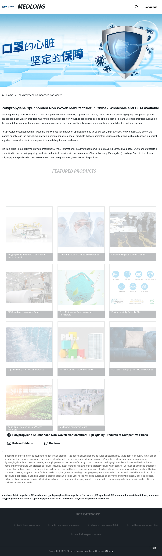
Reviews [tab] (52, 443)
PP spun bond (118, 495)
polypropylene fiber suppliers (65, 495)
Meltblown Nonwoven (29, 525)
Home (9, 95)
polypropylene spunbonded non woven (40, 95)
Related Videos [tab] (20, 443)
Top (153, 547)
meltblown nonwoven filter (145, 525)
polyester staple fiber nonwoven (92, 498)
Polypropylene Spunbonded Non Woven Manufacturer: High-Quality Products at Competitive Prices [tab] (77, 435)
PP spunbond (102, 495)
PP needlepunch (39, 495)
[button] (126, 7)
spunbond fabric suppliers (16, 495)
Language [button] (151, 7)
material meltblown (137, 495)
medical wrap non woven (88, 534)
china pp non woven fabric (105, 525)
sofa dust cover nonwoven (66, 525)
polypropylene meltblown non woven (53, 498)
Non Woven (88, 495)
